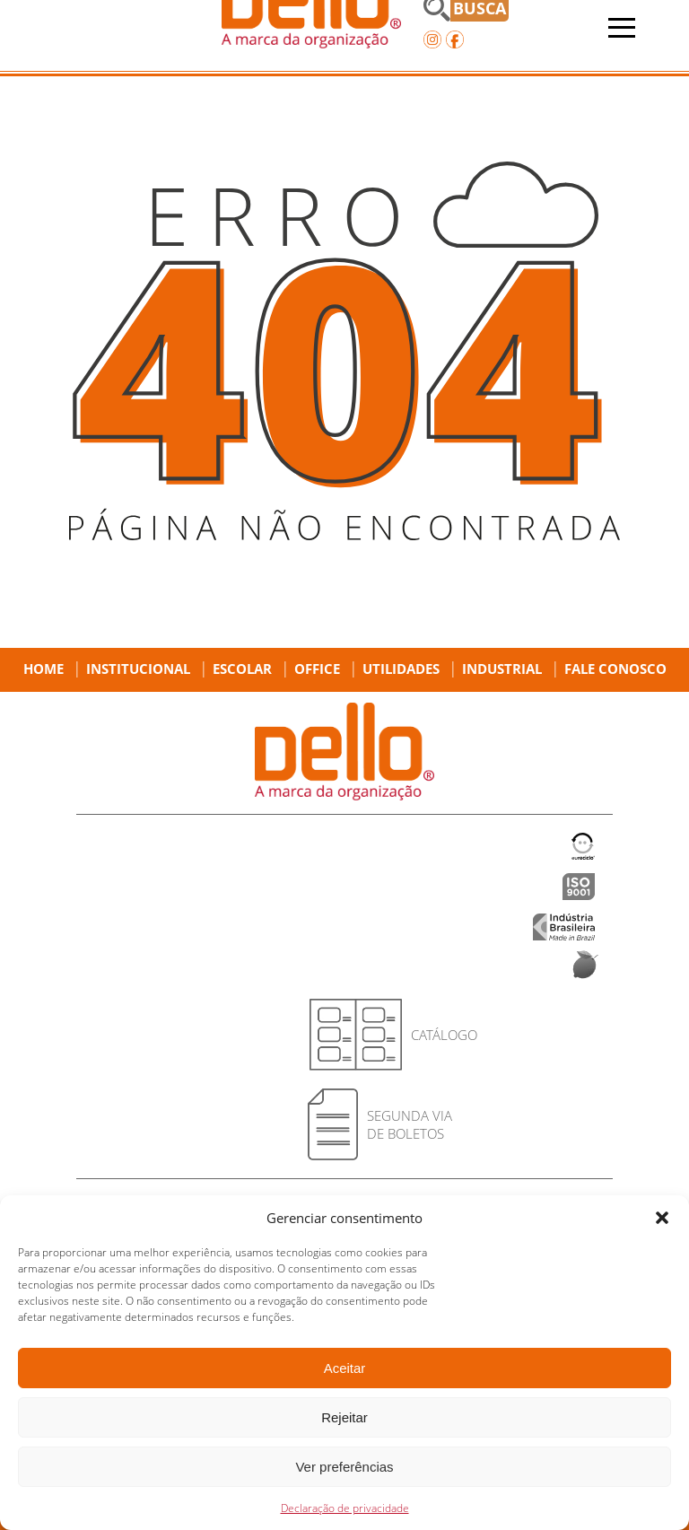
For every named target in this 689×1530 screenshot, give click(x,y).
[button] (662, 1218)
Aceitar (345, 1368)
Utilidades (401, 669)
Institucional (138, 669)
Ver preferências (344, 1466)
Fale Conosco (615, 669)
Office (317, 669)
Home (43, 669)
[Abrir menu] (621, 28)
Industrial (502, 669)
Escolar (242, 669)
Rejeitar (344, 1417)
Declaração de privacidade (345, 1508)
